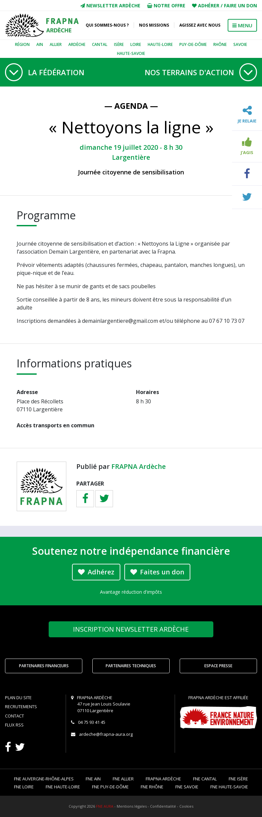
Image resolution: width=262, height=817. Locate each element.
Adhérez (96, 571)
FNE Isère (238, 779)
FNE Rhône (152, 787)
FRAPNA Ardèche (138, 466)
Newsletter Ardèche (110, 5)
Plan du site (18, 698)
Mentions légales (132, 806)
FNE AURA (104, 806)
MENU (242, 25)
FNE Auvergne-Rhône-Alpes (44, 779)
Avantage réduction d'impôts (131, 592)
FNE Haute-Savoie (229, 787)
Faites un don (157, 571)
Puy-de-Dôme (193, 44)
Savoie (240, 44)
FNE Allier (123, 779)
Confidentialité (163, 806)
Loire (135, 44)
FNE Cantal (205, 779)
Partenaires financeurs (44, 666)
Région (22, 44)
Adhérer (208, 5)
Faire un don (240, 5)
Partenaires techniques (131, 666)
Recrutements (21, 707)
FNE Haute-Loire (63, 787)
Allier (56, 44)
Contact (14, 716)
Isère (119, 44)
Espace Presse (218, 666)
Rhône (220, 44)
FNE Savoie (186, 787)
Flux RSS (14, 725)
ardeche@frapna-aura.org (106, 734)
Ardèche (76, 44)
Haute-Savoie (131, 53)
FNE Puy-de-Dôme (110, 787)
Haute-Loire (160, 44)
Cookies (186, 806)
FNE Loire (24, 787)
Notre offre (166, 5)
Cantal (99, 44)
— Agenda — (131, 105)
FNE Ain (93, 779)
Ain (39, 44)
